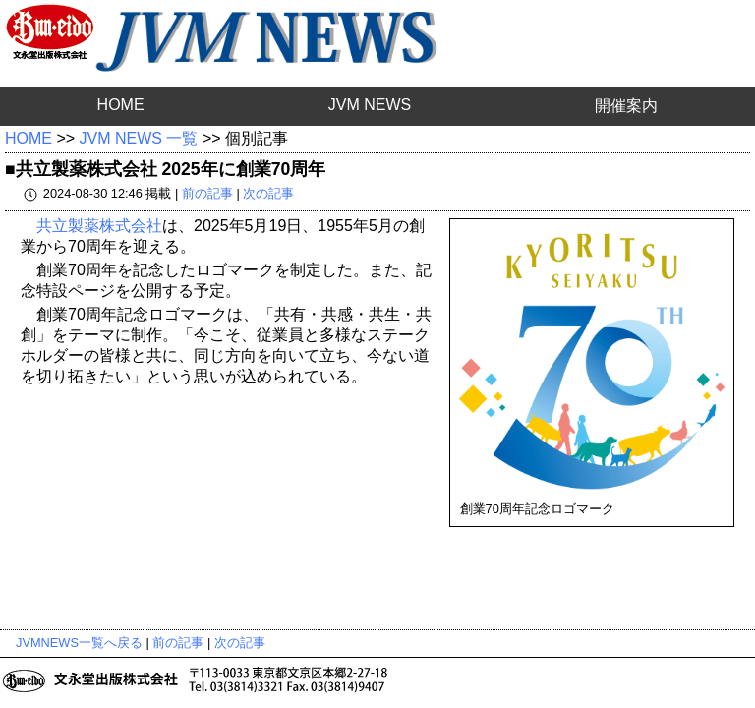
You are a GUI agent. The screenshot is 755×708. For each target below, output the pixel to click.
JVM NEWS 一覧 (139, 138)
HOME (121, 104)
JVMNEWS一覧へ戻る (79, 642)
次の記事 (268, 193)
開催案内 (626, 105)
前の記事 (207, 193)
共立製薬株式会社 (99, 225)
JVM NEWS (369, 104)
